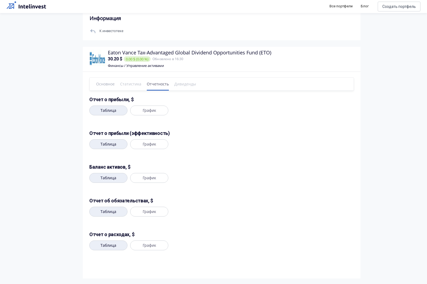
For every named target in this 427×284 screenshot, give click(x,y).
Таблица (108, 110)
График (149, 110)
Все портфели (341, 6)
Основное (105, 84)
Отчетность (158, 84)
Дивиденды (185, 84)
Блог (365, 6)
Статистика (130, 84)
